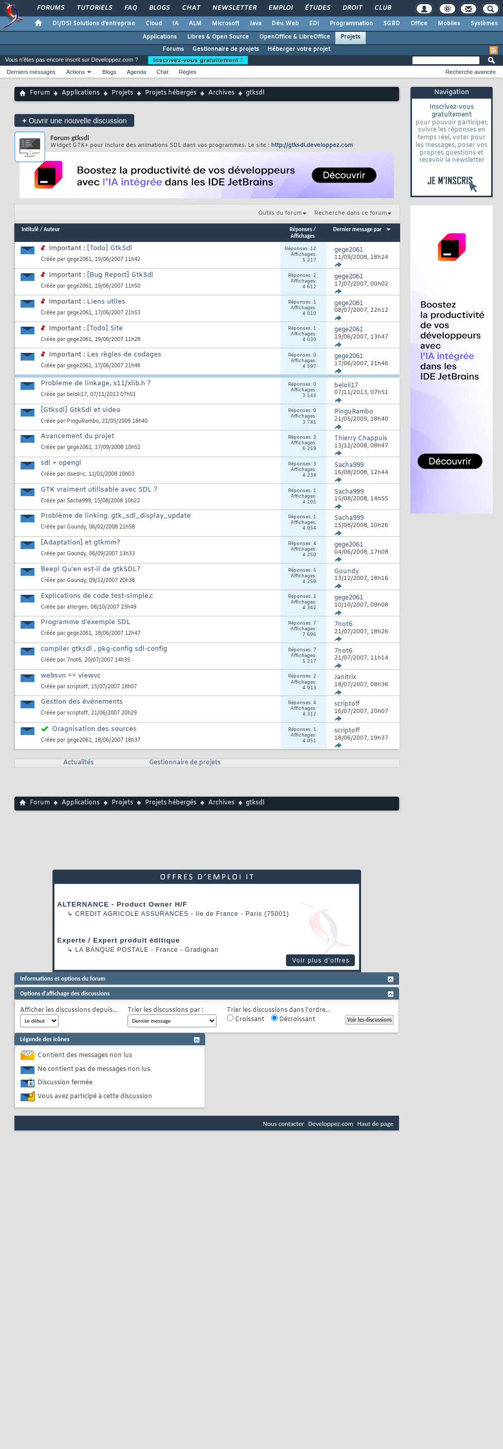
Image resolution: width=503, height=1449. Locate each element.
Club (382, 8)
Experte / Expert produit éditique (118, 940)
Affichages (303, 236)
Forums (50, 8)
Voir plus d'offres (321, 960)
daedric (76, 474)
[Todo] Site (105, 328)
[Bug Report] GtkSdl (120, 275)
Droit (352, 8)
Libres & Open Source (218, 37)
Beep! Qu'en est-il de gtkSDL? (90, 569)
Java (255, 23)
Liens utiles (106, 301)
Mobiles (449, 23)
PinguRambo (83, 421)
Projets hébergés (170, 93)
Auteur (52, 229)
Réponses (301, 229)
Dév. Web (285, 23)
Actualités (78, 763)
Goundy (76, 527)
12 (313, 249)
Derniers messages (31, 72)
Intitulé (30, 229)
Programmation (351, 23)
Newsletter (234, 8)
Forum (40, 93)
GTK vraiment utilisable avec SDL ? (99, 489)
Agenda (136, 72)
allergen (77, 607)
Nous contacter (283, 1123)
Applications (159, 37)
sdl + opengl (61, 463)
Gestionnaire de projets (225, 49)
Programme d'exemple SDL (86, 622)
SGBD (391, 23)
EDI (314, 23)
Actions (75, 72)
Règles (187, 72)
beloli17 (77, 394)
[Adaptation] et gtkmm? (80, 542)
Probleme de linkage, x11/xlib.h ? (96, 383)
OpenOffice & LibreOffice (294, 37)
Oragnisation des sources (94, 729)
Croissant (245, 1019)
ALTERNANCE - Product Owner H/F (122, 904)
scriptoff (77, 687)
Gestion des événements (82, 702)
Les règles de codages (124, 354)
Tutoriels (94, 8)
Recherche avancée (470, 72)
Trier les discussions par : (165, 1010)
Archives (221, 93)
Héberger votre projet (298, 49)
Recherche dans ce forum (350, 213)
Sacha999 (79, 501)
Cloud (154, 23)
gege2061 (79, 259)
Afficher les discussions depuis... (68, 1010)
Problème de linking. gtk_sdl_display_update (116, 516)
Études (317, 8)
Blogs (159, 8)
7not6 (74, 660)
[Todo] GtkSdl (109, 248)
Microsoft (225, 23)
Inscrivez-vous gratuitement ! (198, 60)
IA (175, 23)
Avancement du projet (77, 436)
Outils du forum (280, 213)
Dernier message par (362, 229)
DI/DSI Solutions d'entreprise (93, 23)
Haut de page (375, 1123)
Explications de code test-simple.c (97, 596)
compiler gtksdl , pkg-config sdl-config (104, 649)
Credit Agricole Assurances (132, 913)
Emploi (280, 8)
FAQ (130, 8)
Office (418, 23)
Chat (191, 8)
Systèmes (484, 23)
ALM (195, 23)
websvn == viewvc (71, 675)
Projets (350, 37)
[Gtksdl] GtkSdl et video (80, 410)
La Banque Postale (112, 949)
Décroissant (293, 1019)
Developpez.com (330, 1123)
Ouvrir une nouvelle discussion (74, 120)
